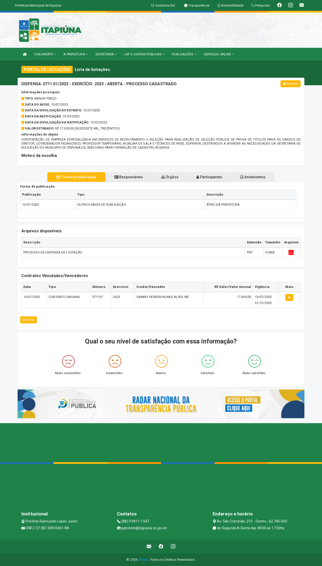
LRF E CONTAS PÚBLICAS (144, 54)
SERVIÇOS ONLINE (219, 54)
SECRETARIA (106, 54)
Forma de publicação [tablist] (70, 177)
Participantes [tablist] (212, 177)
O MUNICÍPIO (45, 54)
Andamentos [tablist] (258, 177)
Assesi (143, 559)
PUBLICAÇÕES (184, 54)
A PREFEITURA (75, 54)
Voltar (28, 320)
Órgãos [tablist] (169, 177)
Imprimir (290, 83)
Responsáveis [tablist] (126, 177)
